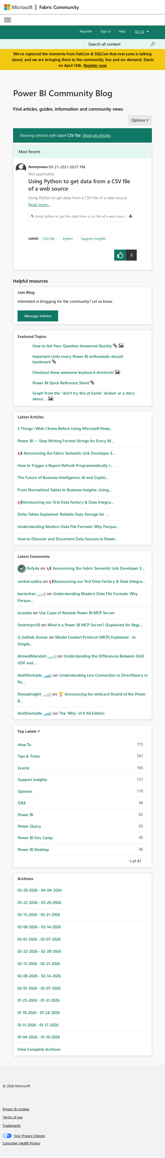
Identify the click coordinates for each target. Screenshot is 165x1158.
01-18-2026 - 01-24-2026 (39, 1012)
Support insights (93, 238)
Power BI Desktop (33, 849)
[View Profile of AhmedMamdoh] (32, 656)
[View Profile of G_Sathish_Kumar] (33, 637)
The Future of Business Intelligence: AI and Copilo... (63, 477)
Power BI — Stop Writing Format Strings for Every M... (66, 440)
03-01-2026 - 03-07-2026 (39, 939)
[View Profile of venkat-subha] (30, 581)
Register (86, 31)
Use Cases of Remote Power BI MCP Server (77, 612)
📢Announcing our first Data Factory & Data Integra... (66, 502)
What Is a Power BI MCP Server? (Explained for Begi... (94, 624)
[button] (120, 255)
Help (122, 31)
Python (68, 238)
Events (23, 768)
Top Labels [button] (27, 731)
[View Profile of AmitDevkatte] (30, 675)
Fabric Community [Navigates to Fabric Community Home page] (59, 7)
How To (24, 744)
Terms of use (13, 1117)
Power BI (25, 814)
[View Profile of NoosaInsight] (29, 694)
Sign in (105, 31)
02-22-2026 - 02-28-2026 (39, 951)
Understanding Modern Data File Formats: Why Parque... (68, 526)
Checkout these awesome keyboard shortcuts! (73, 372)
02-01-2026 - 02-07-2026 (39, 988)
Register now (95, 65)
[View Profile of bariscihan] (27, 593)
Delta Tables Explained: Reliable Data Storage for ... (63, 514)
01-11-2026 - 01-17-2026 (38, 1024)
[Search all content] (122, 44)
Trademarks (12, 1125)
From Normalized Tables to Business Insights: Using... (65, 489)
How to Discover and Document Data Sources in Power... (68, 538)
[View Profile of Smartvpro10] (29, 624)
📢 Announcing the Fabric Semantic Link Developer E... (67, 453)
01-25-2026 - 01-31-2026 (38, 1000)
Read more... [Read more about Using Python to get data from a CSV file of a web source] (39, 204)
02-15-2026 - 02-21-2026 (39, 963)
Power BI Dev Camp (35, 837)
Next (147, 860)
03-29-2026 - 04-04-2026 (40, 890)
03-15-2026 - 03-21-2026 (39, 914)
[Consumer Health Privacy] (83, 1143)
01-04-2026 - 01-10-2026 (39, 1036)
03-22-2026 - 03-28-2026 (39, 902)
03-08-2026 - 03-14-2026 (39, 926)
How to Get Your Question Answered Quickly (72, 345)
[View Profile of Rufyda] (33, 568)
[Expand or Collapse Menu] (7, 19)
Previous (123, 860)
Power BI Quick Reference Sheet (61, 382)
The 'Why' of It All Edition (81, 713)
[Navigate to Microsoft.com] (18, 7)
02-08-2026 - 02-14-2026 (39, 975)
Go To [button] (139, 31)
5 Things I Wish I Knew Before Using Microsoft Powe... (65, 428)
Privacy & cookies (16, 1109)
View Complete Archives (39, 1049)
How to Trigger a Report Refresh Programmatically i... (65, 465)
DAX (22, 802)
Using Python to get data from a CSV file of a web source (79, 184)
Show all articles (96, 135)
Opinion (25, 791)
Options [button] (138, 120)
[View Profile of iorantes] (25, 612)
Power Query (29, 826)
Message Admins (37, 316)
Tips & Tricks (29, 756)
